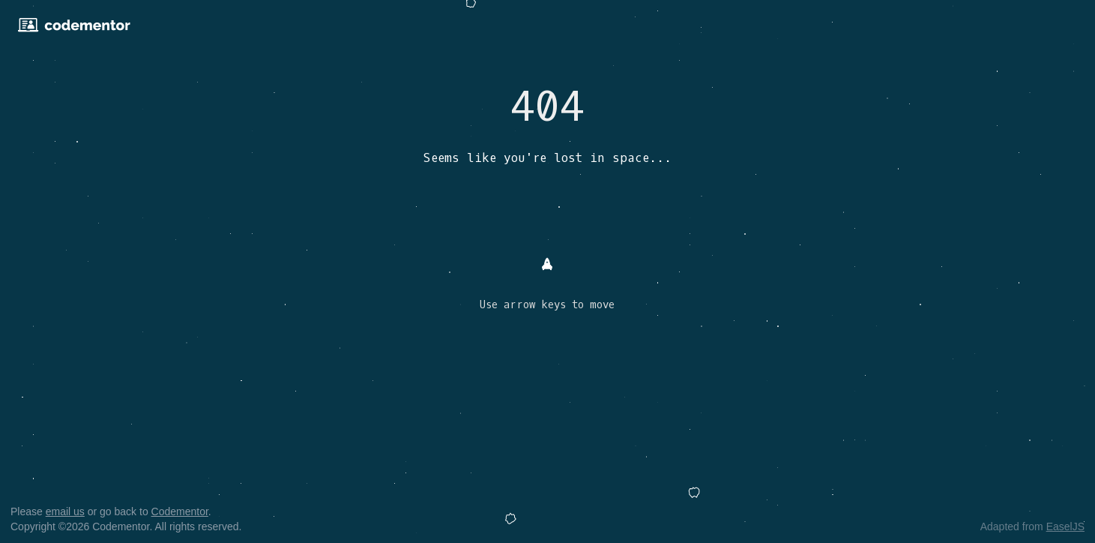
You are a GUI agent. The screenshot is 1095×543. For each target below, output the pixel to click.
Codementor (179, 512)
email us (65, 512)
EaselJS (1065, 526)
